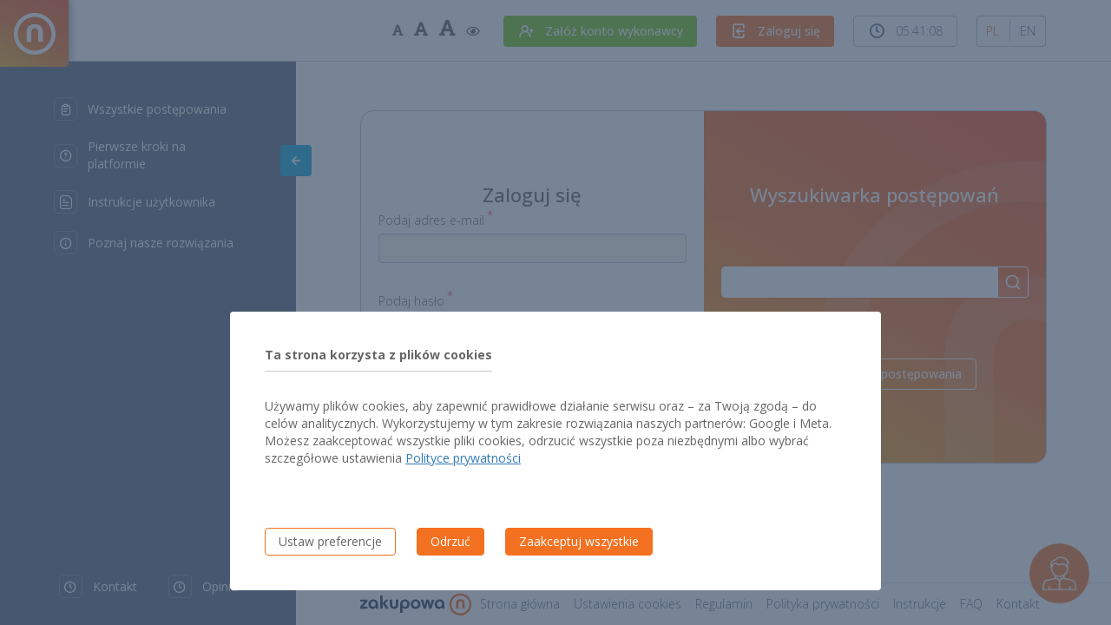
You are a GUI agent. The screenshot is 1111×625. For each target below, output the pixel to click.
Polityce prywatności (463, 458)
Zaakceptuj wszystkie (579, 541)
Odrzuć (450, 541)
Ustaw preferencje (330, 541)
